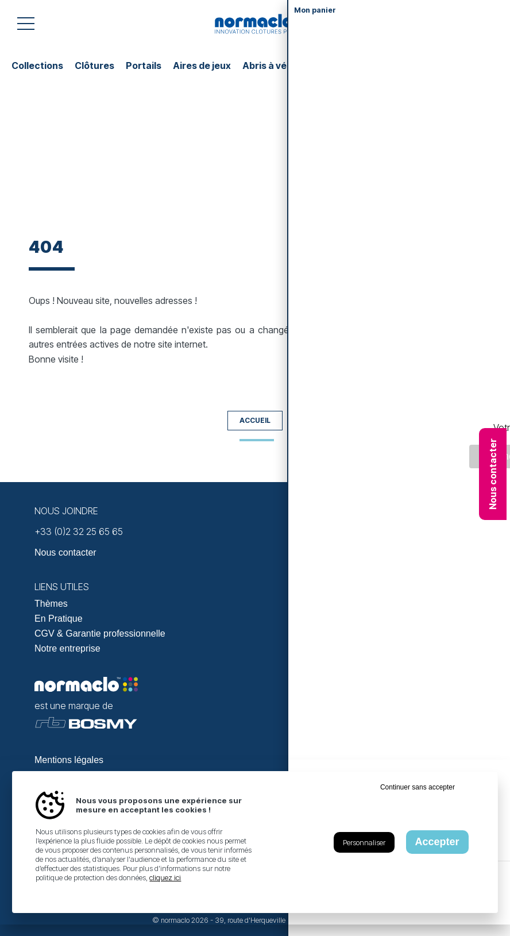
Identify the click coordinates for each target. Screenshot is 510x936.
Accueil (255, 420)
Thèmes (51, 603)
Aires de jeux (202, 65)
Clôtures (94, 65)
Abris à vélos (271, 65)
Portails (143, 65)
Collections (37, 65)
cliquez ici (165, 877)
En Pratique (58, 618)
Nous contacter (493, 474)
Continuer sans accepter (417, 787)
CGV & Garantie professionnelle (99, 633)
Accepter (437, 842)
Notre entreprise (67, 648)
